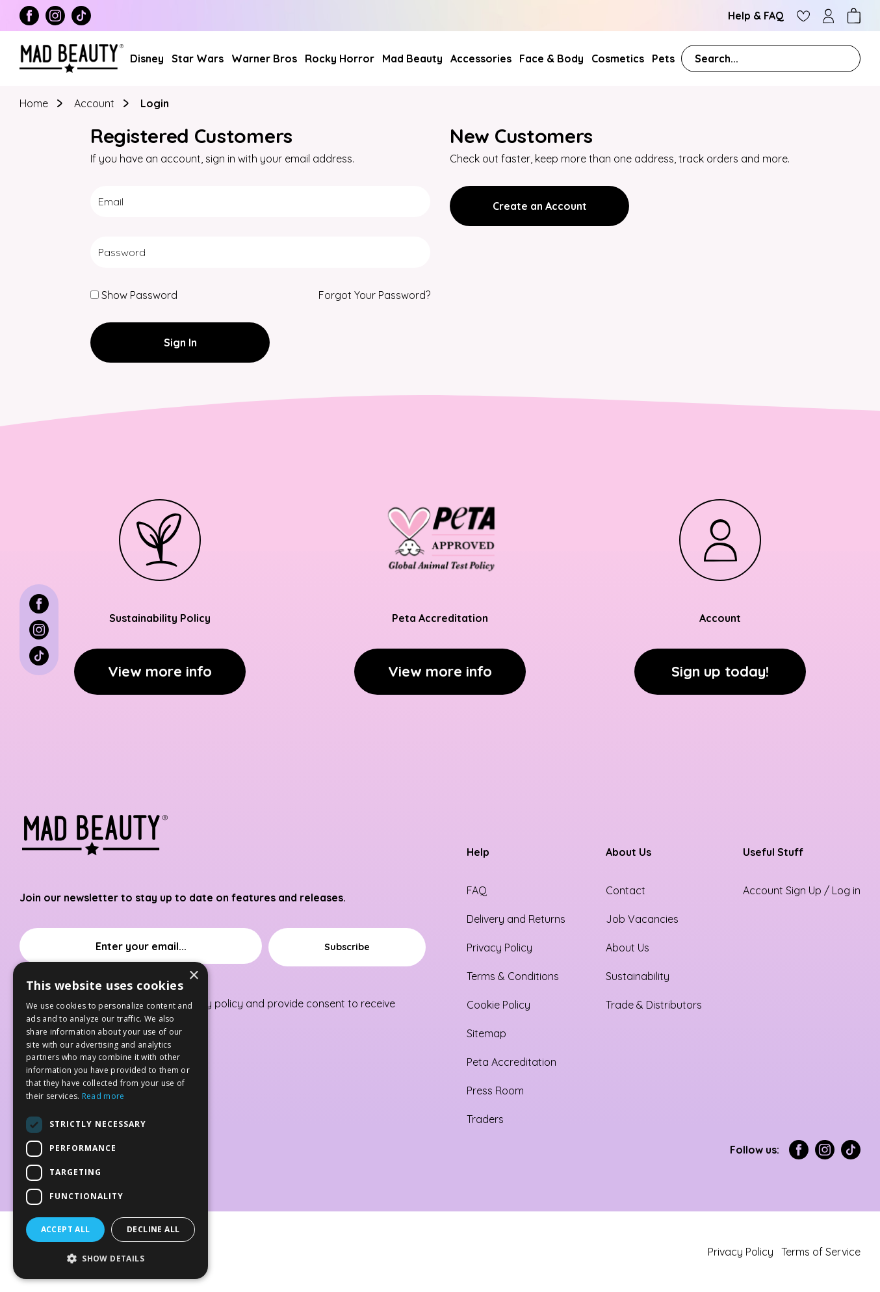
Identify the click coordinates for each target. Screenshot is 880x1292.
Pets (663, 58)
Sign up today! (720, 671)
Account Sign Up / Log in (802, 890)
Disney (147, 58)
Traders (485, 1119)
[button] (110, 1258)
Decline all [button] (153, 1229)
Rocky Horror (339, 58)
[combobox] (771, 58)
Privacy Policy (499, 947)
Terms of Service (821, 1251)
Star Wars (198, 58)
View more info (160, 671)
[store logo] (71, 58)
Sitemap (486, 1033)
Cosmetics (617, 58)
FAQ (477, 890)
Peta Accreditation (511, 1061)
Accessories (480, 58)
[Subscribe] (347, 947)
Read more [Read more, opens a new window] (103, 1096)
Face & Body (551, 58)
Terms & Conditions (513, 976)
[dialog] (110, 1120)
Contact (625, 890)
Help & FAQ (756, 15)
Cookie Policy (498, 1004)
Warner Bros (264, 58)
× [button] (193, 976)
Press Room (495, 1090)
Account (95, 103)
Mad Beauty (412, 58)
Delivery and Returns (516, 918)
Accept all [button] (65, 1229)
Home (35, 103)
